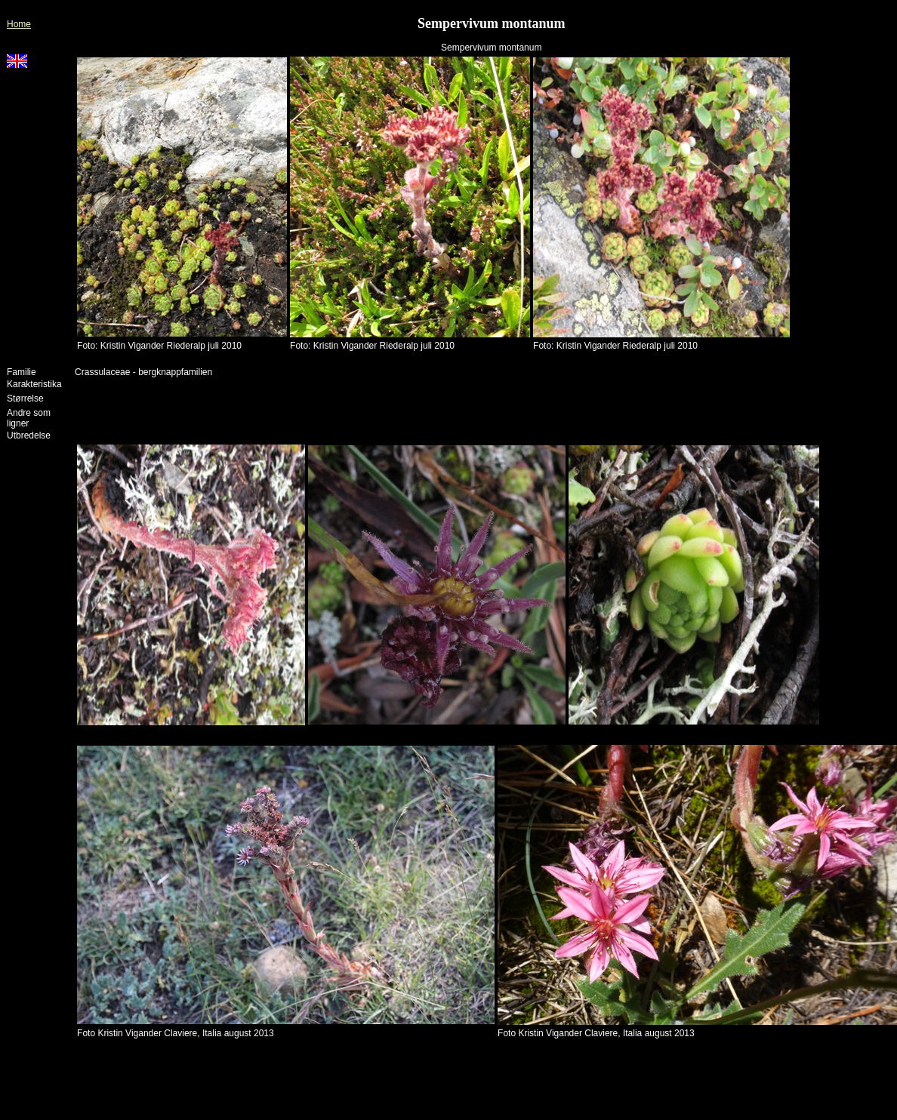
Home (19, 24)
